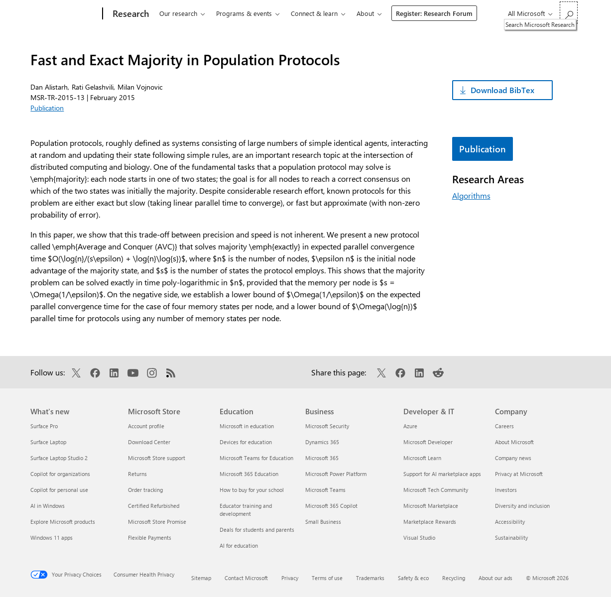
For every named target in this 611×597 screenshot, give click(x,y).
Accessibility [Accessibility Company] (510, 521)
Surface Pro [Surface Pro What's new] (44, 426)
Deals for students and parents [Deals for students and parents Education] (257, 529)
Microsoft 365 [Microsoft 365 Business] (322, 458)
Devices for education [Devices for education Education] (246, 442)
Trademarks (370, 578)
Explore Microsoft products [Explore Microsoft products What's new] (62, 521)
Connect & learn (314, 13)
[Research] (130, 13)
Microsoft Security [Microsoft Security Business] (327, 426)
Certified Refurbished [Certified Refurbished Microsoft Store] (153, 505)
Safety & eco (413, 578)
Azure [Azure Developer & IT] (410, 426)
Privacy (289, 578)
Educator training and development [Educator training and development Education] (246, 509)
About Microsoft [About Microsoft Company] (514, 442)
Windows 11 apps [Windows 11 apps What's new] (51, 537)
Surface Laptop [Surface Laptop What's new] (48, 442)
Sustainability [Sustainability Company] (511, 537)
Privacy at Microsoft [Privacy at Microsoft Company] (519, 474)
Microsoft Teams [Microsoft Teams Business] (325, 489)
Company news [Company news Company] (513, 458)
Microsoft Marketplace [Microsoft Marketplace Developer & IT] (430, 505)
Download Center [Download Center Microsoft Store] (149, 442)
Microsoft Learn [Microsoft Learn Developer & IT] (422, 458)
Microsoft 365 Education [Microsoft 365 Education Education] (249, 474)
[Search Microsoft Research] (569, 12)
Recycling (453, 578)
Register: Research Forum (434, 13)
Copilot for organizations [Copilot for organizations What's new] (60, 474)
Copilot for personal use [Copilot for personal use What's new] (59, 489)
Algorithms (471, 195)
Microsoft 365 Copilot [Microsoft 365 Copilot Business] (331, 505)
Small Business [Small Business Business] (323, 521)
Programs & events (244, 13)
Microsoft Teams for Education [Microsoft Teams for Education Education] (256, 458)
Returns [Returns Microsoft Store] (137, 474)
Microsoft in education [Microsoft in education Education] (247, 426)
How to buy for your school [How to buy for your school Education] (252, 489)
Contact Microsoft (246, 578)
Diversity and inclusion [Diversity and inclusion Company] (522, 505)
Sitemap (201, 578)
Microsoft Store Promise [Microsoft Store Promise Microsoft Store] (157, 521)
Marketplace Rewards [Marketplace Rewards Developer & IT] (429, 521)
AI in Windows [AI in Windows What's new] (47, 505)
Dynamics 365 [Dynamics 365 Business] (322, 442)
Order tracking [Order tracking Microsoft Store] (145, 489)
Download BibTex (502, 90)
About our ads (495, 578)
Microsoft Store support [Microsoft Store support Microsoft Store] (156, 458)
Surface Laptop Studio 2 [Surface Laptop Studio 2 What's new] (59, 458)
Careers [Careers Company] (504, 426)
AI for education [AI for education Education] (239, 545)
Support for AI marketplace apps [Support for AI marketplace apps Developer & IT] (442, 474)
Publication (47, 108)
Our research (178, 13)
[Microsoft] (64, 13)
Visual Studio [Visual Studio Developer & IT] (419, 537)
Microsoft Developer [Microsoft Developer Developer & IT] (428, 442)
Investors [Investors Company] (506, 489)
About (365, 13)
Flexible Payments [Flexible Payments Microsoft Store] (149, 537)
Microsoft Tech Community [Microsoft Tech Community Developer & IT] (435, 489)
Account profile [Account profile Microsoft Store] (146, 426)
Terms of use (327, 578)
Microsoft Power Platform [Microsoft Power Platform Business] (336, 474)
